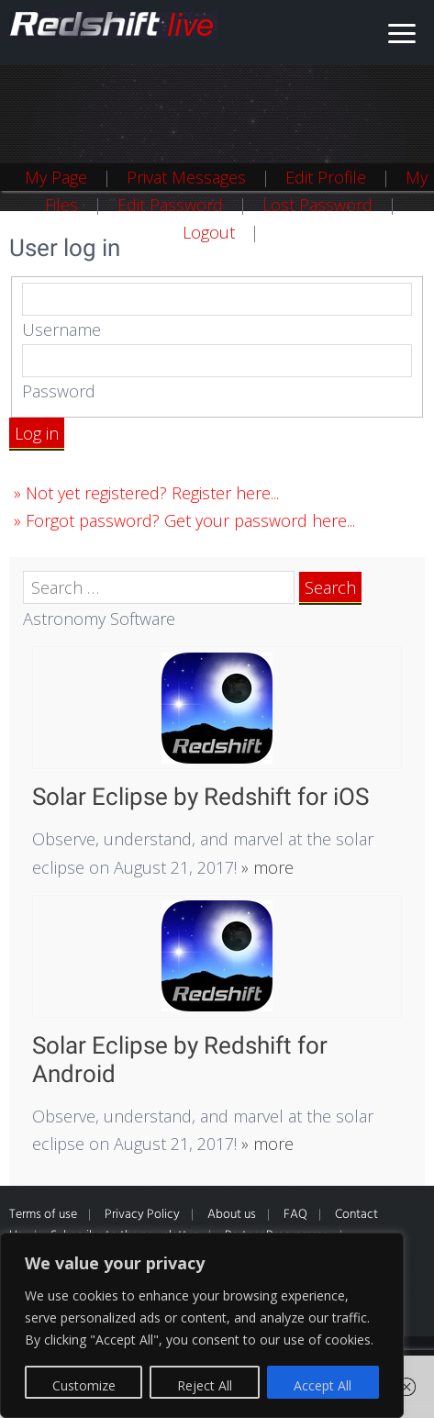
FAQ (295, 1214)
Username (61, 329)
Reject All (204, 1385)
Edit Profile (325, 177)
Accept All (322, 1385)
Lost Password (317, 205)
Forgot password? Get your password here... (190, 520)
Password (58, 391)
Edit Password (170, 205)
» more (265, 867)
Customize (84, 1385)
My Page (56, 177)
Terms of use (43, 1214)
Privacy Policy (142, 1214)
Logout (209, 232)
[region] (202, 1325)
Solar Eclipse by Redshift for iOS (200, 796)
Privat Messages (186, 177)
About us (231, 1214)
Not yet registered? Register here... (152, 493)
